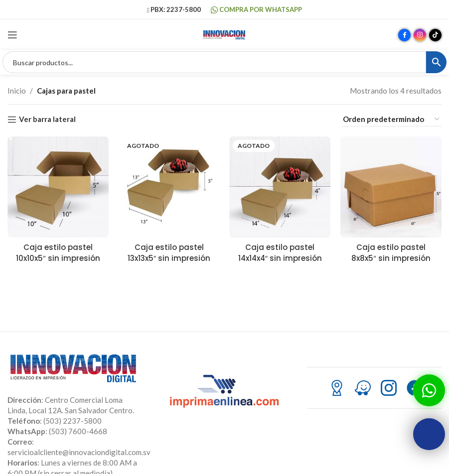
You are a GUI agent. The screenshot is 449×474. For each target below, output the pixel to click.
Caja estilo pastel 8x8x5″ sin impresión (390, 252)
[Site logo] (224, 33)
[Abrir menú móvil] (12, 35)
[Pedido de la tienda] (392, 119)
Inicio (16, 90)
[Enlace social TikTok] (435, 35)
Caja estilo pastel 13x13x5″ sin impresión (169, 252)
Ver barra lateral (47, 119)
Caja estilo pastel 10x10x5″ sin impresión (58, 252)
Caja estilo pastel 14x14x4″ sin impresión (279, 252)
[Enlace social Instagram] (420, 35)
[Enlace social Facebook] (404, 35)
